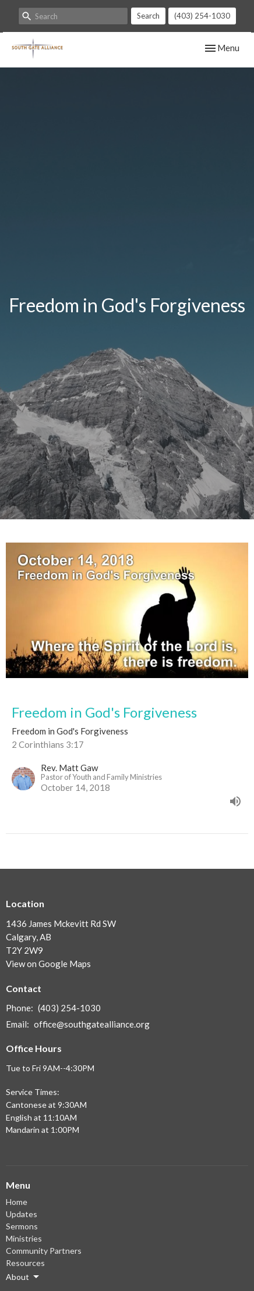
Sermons (22, 1226)
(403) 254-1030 (202, 15)
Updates (21, 1214)
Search (148, 15)
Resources (25, 1263)
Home (16, 1202)
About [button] (23, 1277)
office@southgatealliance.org (92, 1024)
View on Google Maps (48, 963)
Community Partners (44, 1251)
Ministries (24, 1238)
